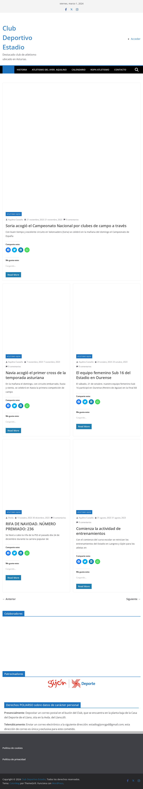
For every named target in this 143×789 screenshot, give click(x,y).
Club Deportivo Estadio (17, 37)
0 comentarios (71, 219)
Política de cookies (13, 748)
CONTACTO (120, 69)
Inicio (8, 69)
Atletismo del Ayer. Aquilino (49, 69)
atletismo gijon (13, 214)
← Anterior (9, 599)
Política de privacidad (14, 759)
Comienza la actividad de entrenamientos (98, 531)
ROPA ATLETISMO (100, 69)
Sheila (11, 517)
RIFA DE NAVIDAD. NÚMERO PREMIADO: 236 (31, 526)
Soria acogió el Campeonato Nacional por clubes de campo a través (66, 225)
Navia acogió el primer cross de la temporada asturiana (36, 375)
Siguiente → (133, 599)
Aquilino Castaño (15, 219)
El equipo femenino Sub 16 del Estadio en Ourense (103, 375)
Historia (22, 69)
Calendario (78, 69)
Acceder (135, 39)
